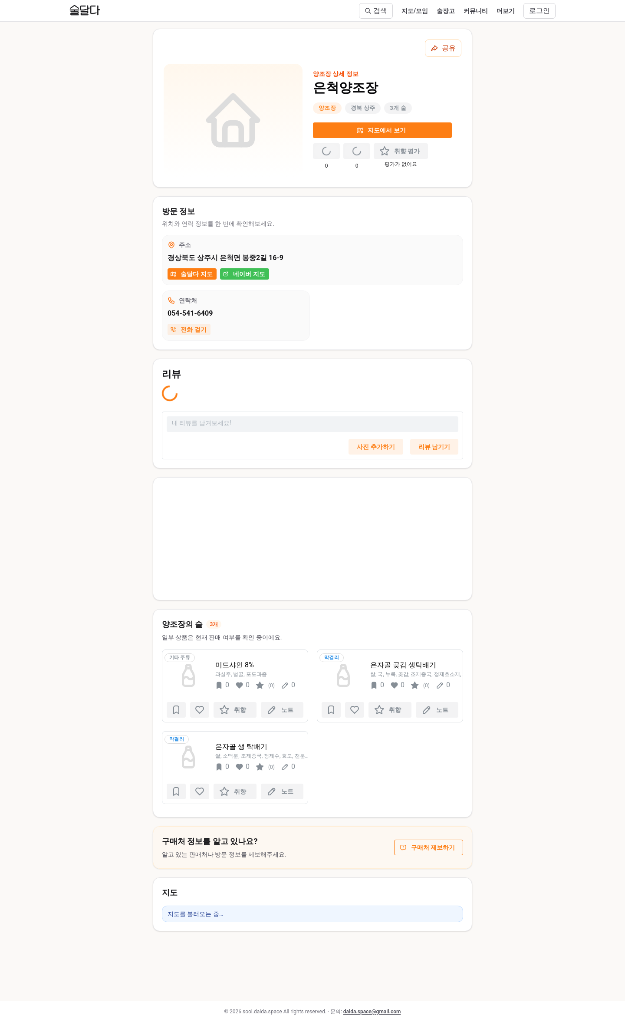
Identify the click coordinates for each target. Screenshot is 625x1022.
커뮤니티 (476, 10)
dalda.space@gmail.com (372, 1012)
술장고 (446, 10)
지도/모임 (414, 10)
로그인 (539, 11)
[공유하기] (443, 48)
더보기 (506, 10)
